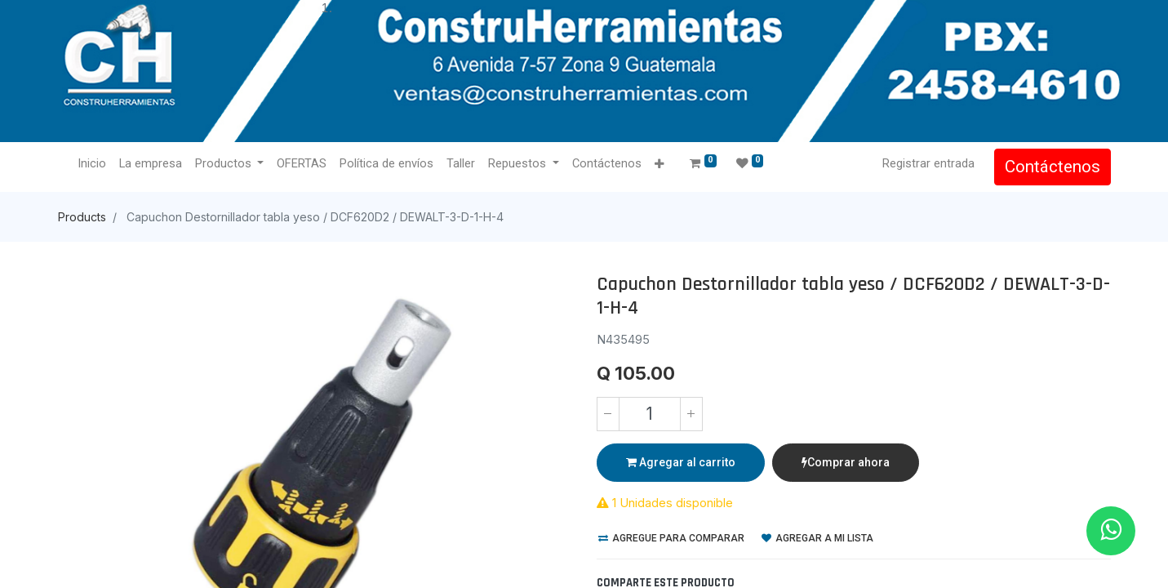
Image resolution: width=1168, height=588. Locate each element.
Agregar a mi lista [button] (817, 538)
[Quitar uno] (608, 414)
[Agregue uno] (691, 414)
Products (82, 217)
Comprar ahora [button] (846, 462)
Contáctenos (1052, 166)
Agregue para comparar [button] (671, 538)
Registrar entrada (928, 163)
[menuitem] (92, 164)
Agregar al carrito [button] (680, 462)
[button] (659, 164)
